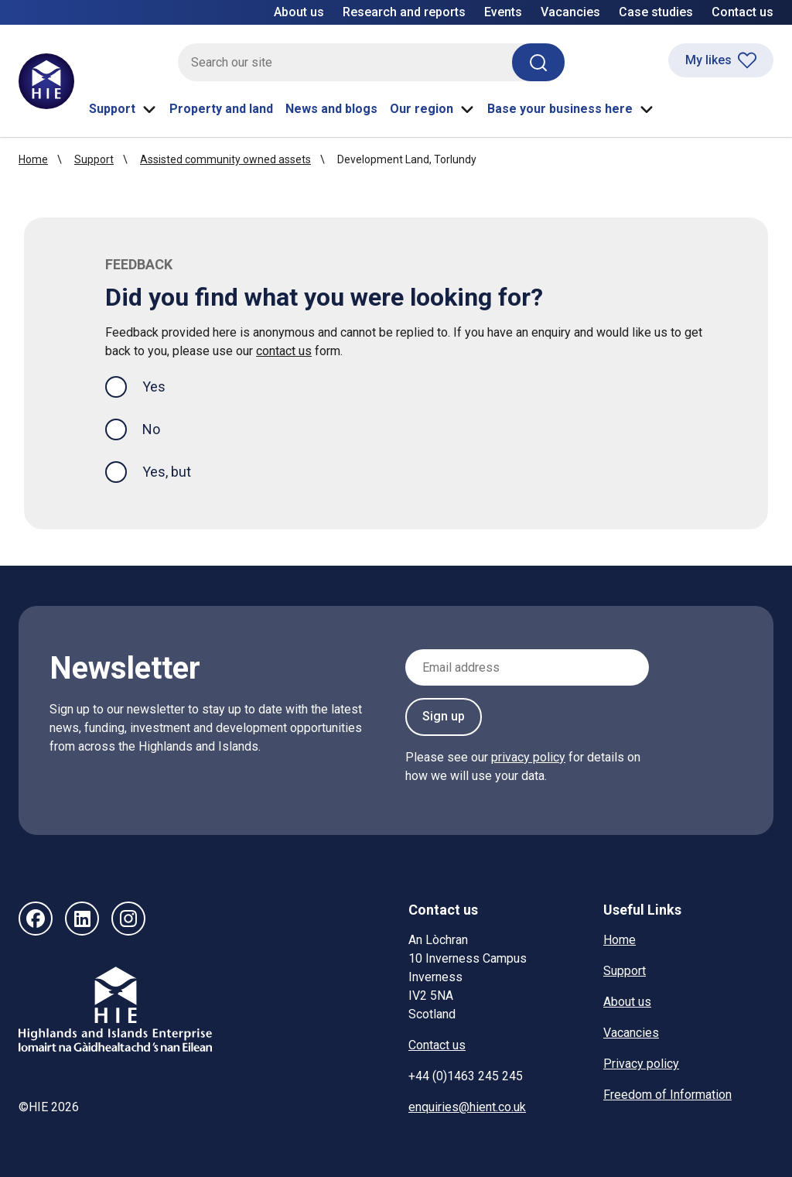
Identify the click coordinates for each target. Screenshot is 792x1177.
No (151, 429)
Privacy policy (641, 1063)
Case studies (656, 12)
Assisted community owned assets (225, 159)
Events (503, 12)
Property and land (221, 108)
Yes (166, 385)
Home (33, 159)
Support (123, 109)
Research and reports (404, 12)
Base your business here (570, 109)
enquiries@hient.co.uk (467, 1107)
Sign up (443, 716)
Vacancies (570, 12)
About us (299, 12)
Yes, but (166, 472)
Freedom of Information (667, 1094)
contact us (284, 351)
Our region (432, 109)
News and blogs (331, 108)
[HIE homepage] (46, 81)
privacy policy (528, 757)
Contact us (742, 12)
